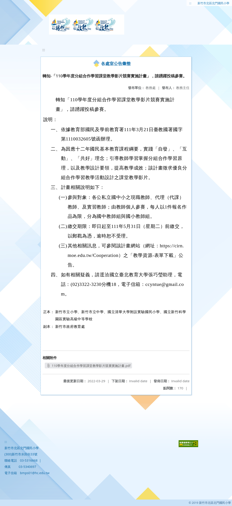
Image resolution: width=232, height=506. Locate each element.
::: (190, 3)
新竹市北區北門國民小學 (213, 3)
